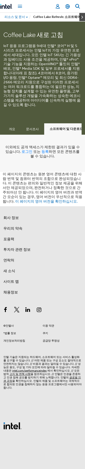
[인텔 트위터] (17, 310)
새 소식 (9, 271)
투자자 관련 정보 (17, 249)
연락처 (8, 260)
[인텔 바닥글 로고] (12, 425)
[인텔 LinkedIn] (28, 310)
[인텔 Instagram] (39, 310)
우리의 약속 (12, 228)
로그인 (27, 151)
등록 (45, 151)
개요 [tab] (12, 129)
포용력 (8, 239)
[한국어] (67, 6)
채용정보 (10, 292)
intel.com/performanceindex (29, 370)
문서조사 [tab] (32, 129)
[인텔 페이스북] (5, 310)
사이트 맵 (11, 281)
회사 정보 (11, 218)
